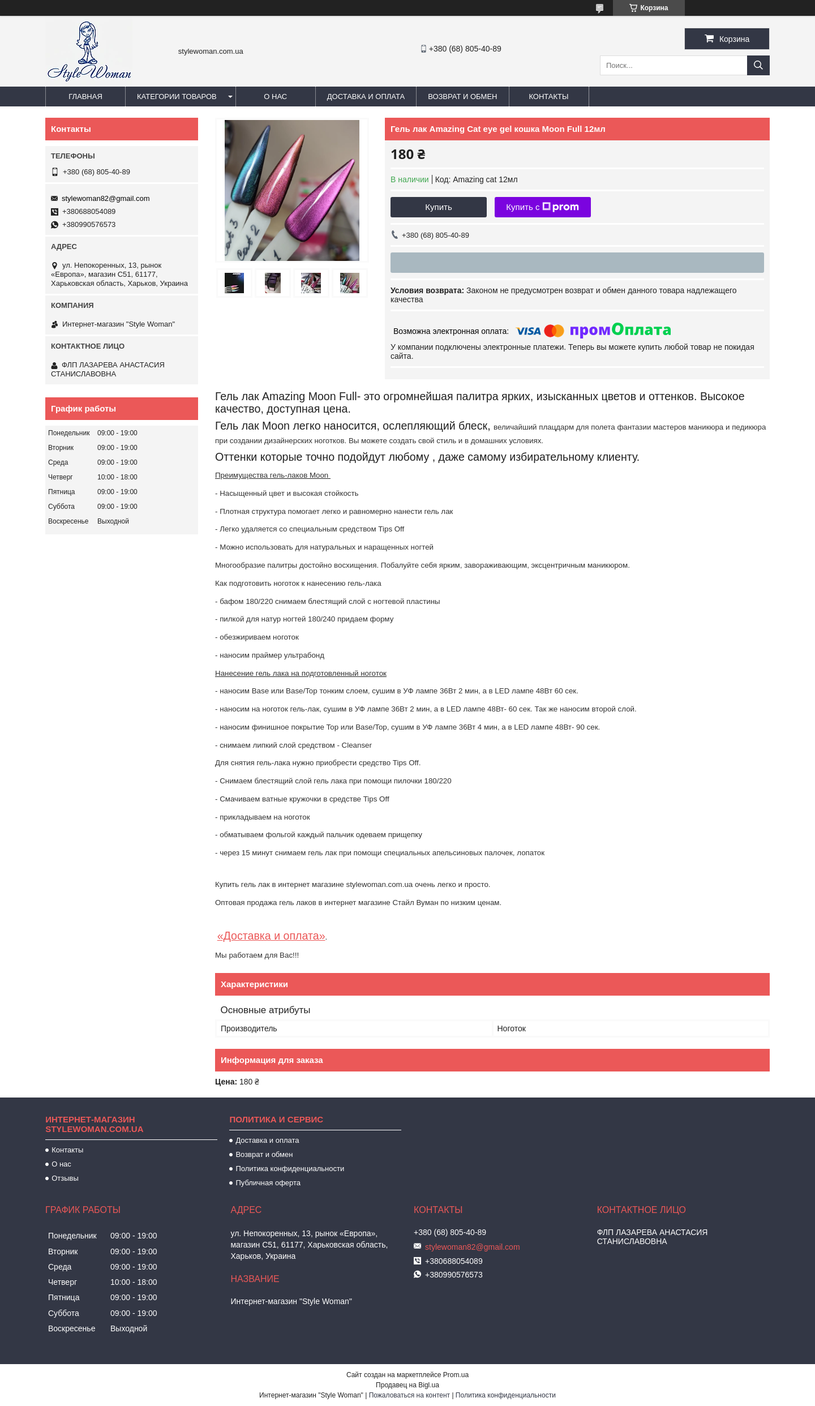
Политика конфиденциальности (289, 1168)
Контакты (548, 96)
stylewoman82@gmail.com (106, 198)
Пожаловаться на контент (409, 1395)
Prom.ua (456, 1375)
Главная (85, 96)
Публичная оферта (268, 1182)
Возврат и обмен (462, 96)
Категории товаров (177, 96)
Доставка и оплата (366, 96)
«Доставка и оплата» (271, 935)
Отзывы (65, 1178)
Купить (438, 207)
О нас (275, 96)
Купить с (542, 207)
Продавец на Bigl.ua (407, 1385)
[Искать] (758, 65)
